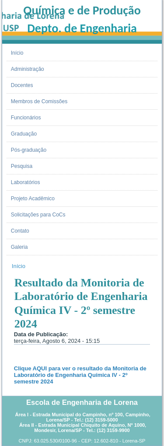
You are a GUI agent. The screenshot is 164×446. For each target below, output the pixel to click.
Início (17, 53)
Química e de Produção (81, 10)
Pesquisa (21, 166)
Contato (20, 231)
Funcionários (26, 118)
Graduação (24, 134)
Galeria (19, 247)
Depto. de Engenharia (82, 28)
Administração (27, 69)
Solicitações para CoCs (38, 215)
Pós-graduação (28, 150)
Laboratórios (25, 182)
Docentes (22, 85)
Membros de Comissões (39, 101)
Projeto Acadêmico (33, 198)
